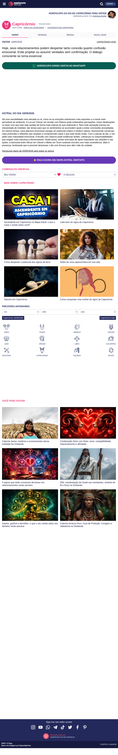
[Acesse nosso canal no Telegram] (55, 727)
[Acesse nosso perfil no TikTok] (62, 727)
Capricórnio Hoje (108, 318)
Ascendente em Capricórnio (60, 28)
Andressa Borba (99, 16)
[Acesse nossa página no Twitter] (70, 727)
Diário (15, 35)
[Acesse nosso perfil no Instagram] (33, 727)
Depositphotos (25, 745)
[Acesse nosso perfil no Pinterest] (85, 727)
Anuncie (113, 744)
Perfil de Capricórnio (34, 28)
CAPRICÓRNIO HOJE (106, 42)
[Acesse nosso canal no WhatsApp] (48, 727)
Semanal (42, 35)
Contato (104, 744)
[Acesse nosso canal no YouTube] (40, 727)
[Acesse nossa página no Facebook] (77, 727)
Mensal (70, 35)
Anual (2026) (100, 35)
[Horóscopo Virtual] (32, 4)
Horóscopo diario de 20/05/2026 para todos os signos (28, 151)
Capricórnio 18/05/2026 (13, 318)
